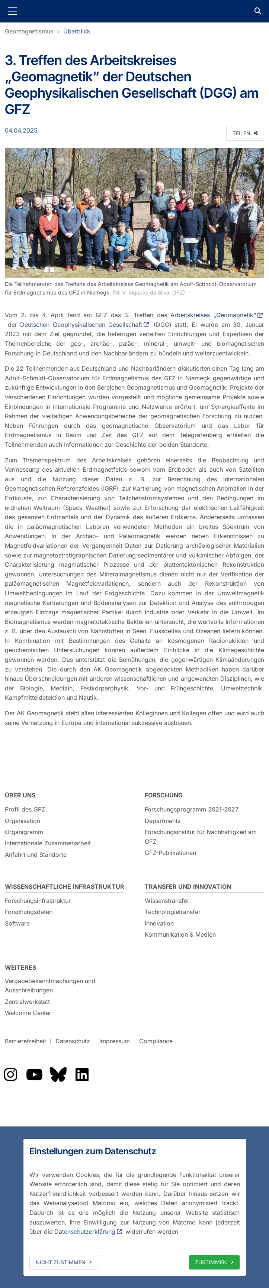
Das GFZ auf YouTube (34, 1074)
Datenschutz (72, 1041)
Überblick (76, 31)
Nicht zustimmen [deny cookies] (61, 1262)
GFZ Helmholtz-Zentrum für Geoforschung (135, 11)
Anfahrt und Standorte (36, 854)
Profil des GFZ (25, 809)
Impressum (114, 1041)
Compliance (156, 1041)
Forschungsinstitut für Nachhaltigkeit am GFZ (201, 836)
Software (17, 923)
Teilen (241, 133)
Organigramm (24, 832)
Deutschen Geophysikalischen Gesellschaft (81, 324)
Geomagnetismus (29, 31)
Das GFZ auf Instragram (10, 1074)
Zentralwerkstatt (27, 1001)
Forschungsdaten (28, 911)
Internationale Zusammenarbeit (48, 843)
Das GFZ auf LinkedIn (81, 1074)
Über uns (20, 795)
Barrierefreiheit (25, 1041)
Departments (162, 820)
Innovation (159, 923)
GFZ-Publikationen (170, 852)
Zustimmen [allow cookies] (211, 1262)
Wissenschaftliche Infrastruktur (64, 886)
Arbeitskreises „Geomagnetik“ (213, 315)
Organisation (22, 820)
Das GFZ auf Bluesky (58, 1074)
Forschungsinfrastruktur (38, 900)
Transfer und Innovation (188, 886)
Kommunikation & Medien (180, 934)
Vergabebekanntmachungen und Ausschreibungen (50, 985)
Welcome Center (28, 1013)
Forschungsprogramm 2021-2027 (191, 809)
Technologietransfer (173, 911)
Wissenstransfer (167, 900)
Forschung (164, 795)
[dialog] (134, 1207)
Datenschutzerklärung (84, 1231)
